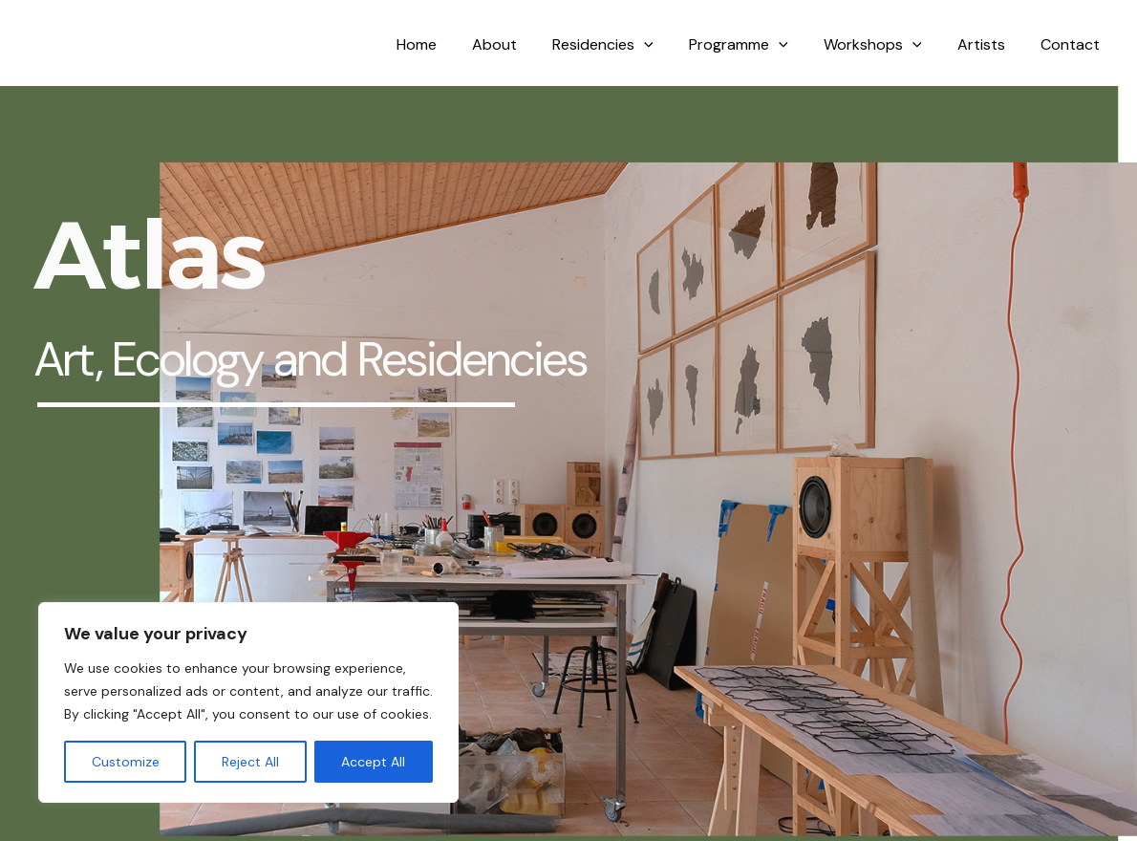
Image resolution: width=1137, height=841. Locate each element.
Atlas (57, 45)
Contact (1073, 44)
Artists (989, 44)
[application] (666, 44)
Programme (756, 44)
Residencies (625, 44)
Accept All (373, 761)
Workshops (885, 44)
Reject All (250, 761)
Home (449, 44)
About (522, 44)
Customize (126, 761)
